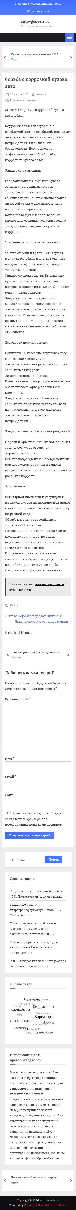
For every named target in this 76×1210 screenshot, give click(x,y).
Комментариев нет (23, 100)
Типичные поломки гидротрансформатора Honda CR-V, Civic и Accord (36, 909)
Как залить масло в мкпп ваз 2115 (36, 54)
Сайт (9, 795)
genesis (41, 94)
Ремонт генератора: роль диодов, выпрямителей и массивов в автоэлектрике (34, 947)
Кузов (14, 605)
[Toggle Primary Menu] (69, 37)
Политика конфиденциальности (38, 3)
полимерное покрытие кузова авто (37, 652)
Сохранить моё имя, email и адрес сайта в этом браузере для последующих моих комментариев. (34, 818)
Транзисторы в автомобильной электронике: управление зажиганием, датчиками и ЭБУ (33, 928)
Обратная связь (38, 11)
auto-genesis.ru (35, 21)
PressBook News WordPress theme (45, 1205)
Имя (9, 759)
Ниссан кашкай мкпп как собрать (36, 1177)
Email (10, 777)
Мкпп (16, 59)
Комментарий (17, 699)
